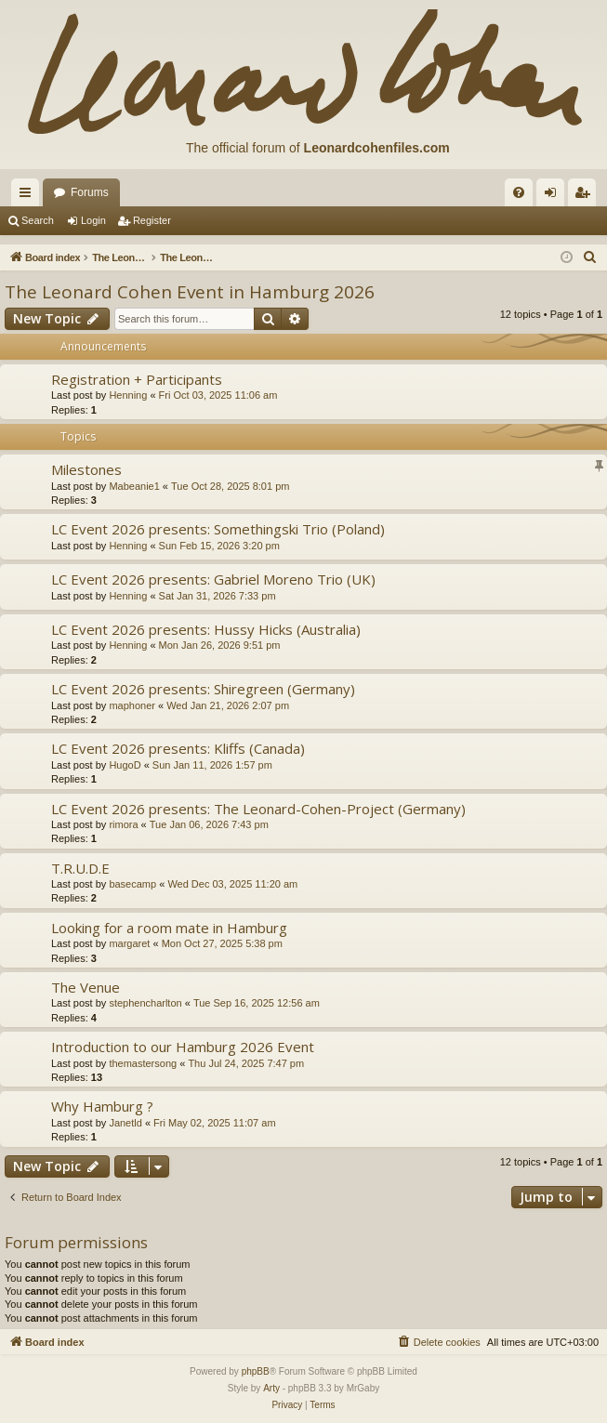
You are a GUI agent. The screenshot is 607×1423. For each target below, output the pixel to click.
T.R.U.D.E (80, 868)
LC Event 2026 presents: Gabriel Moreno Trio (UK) (213, 579)
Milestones (86, 469)
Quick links (29, 196)
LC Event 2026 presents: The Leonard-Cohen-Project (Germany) (258, 808)
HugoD (124, 765)
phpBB (256, 1371)
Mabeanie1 (134, 486)
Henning (128, 395)
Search (37, 220)
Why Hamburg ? (102, 1106)
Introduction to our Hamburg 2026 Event (182, 1046)
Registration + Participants (136, 379)
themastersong (143, 1063)
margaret (129, 943)
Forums (90, 192)
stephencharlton (145, 1002)
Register (152, 220)
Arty (271, 1388)
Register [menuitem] (586, 196)
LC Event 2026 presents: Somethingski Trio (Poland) (218, 529)
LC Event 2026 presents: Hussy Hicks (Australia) (206, 629)
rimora (123, 824)
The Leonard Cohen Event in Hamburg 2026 (190, 292)
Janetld (125, 1122)
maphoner (132, 705)
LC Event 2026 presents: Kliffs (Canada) (178, 748)
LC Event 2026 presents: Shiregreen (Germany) (203, 688)
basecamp (132, 883)
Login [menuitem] (554, 196)
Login (93, 220)
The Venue (85, 987)
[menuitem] (519, 192)
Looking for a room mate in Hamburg (169, 927)
